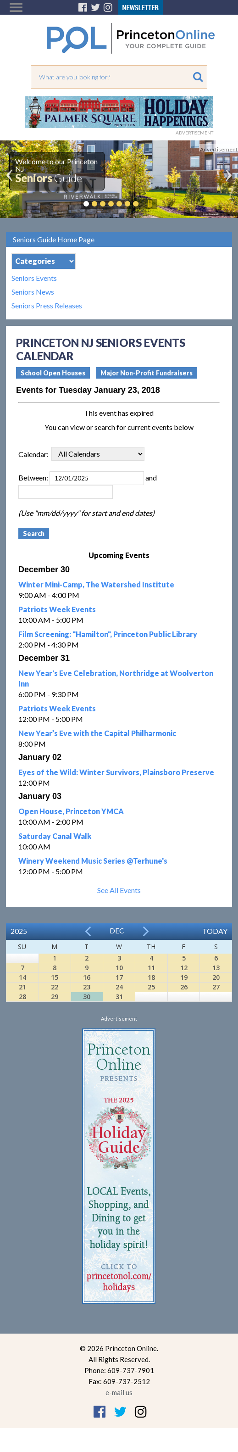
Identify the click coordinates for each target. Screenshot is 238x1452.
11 (151, 967)
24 (119, 987)
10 (119, 967)
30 (86, 996)
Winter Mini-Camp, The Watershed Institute (96, 584)
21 (22, 987)
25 (151, 987)
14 (22, 977)
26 (184, 987)
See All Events (119, 890)
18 (151, 977)
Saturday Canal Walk (54, 836)
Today (214, 931)
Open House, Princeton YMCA (71, 811)
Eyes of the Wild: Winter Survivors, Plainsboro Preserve (116, 772)
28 (22, 996)
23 (86, 987)
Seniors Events (34, 278)
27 (216, 987)
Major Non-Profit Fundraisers (146, 373)
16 (86, 977)
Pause (149, 204)
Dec (117, 930)
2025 (19, 931)
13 (216, 967)
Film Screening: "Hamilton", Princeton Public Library (107, 634)
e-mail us (119, 1392)
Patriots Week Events (57, 609)
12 (184, 967)
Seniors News (32, 292)
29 (54, 996)
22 (54, 987)
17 (119, 977)
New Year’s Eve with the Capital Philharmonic (97, 733)
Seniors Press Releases (46, 306)
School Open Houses (53, 373)
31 (119, 996)
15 (54, 977)
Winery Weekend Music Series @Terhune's (92, 860)
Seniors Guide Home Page (53, 239)
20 (216, 977)
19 (184, 977)
